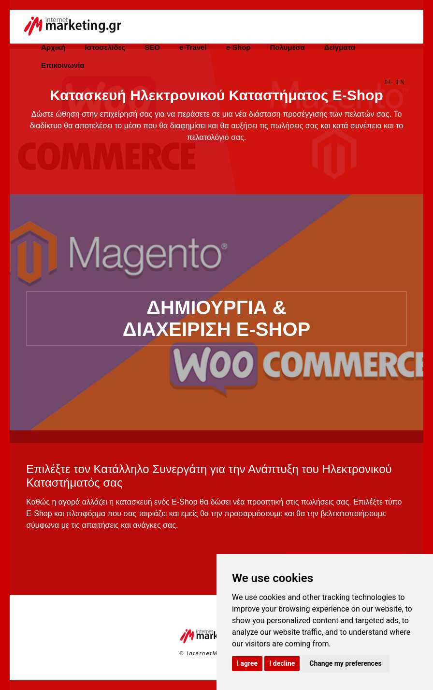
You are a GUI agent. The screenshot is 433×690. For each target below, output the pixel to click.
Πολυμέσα (287, 47)
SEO (152, 47)
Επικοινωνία (63, 65)
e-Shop (238, 47)
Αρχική (53, 47)
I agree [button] (247, 663)
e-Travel (193, 47)
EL (388, 82)
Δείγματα (339, 47)
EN (400, 82)
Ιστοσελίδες (105, 47)
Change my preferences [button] (345, 663)
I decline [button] (282, 663)
